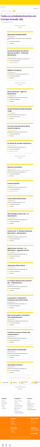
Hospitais (28, 402)
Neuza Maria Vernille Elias (16, 350)
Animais (15, 402)
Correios (28, 400)
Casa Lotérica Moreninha (16, 199)
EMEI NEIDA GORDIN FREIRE (16, 35)
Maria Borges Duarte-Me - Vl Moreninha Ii (18, 215)
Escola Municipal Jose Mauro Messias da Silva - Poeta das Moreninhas (18, 53)
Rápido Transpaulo (14, 70)
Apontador (4, 10)
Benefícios (16, 409)
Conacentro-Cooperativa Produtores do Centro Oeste (17, 299)
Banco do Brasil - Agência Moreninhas (16, 93)
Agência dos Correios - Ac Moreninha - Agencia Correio (18, 249)
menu (3, 445)
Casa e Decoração (17, 411)
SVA (31, 421)
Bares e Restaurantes (18, 406)
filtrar (6, 445)
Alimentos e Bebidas (18, 400)
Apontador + (33, 420)
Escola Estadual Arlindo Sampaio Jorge (19, 110)
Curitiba (3, 406)
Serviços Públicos (30, 406)
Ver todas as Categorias (19, 412)
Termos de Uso (13, 424)
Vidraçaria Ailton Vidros (16, 266)
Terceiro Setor (29, 408)
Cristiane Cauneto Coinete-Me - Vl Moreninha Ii (19, 333)
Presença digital (33, 422)
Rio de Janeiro (4, 402)
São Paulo (3, 400)
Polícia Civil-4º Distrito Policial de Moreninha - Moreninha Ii (19, 232)
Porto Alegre (4, 408)
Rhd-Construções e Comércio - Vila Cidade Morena (18, 316)
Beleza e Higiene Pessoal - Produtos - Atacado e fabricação (18, 170)
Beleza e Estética (17, 408)
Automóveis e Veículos (18, 405)
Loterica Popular (13, 183)
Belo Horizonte (4, 403)
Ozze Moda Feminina (15, 365)
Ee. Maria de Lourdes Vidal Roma (19, 143)
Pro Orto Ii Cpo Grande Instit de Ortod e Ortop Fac (18, 127)
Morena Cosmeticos (14, 167)
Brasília (3, 405)
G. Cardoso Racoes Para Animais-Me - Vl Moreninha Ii (19, 282)
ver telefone (11, 43)
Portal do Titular (13, 432)
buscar (10, 445)
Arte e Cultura (16, 403)
